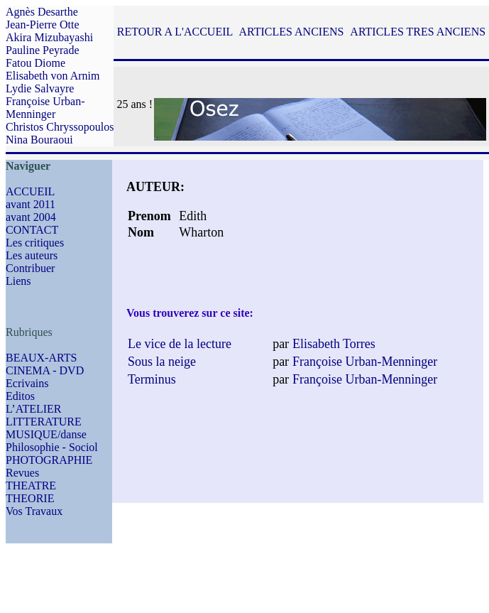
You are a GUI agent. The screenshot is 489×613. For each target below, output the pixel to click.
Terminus (152, 379)
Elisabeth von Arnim (52, 76)
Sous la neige (162, 361)
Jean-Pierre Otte (42, 24)
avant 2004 (31, 217)
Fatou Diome (35, 63)
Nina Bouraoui (39, 140)
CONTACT (32, 230)
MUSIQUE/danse (46, 434)
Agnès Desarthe (42, 12)
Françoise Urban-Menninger (45, 107)
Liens (18, 281)
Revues (22, 473)
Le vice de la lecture (179, 344)
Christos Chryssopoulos (60, 127)
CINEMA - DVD (45, 370)
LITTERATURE (44, 422)
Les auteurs (31, 255)
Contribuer (30, 268)
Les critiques (35, 243)
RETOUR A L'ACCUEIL (175, 32)
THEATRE (31, 485)
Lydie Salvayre (40, 88)
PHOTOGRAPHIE (49, 460)
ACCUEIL (30, 191)
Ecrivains (27, 383)
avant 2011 (30, 204)
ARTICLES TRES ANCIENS (417, 32)
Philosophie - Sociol (52, 447)
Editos (20, 396)
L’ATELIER (34, 409)
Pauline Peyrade (42, 50)
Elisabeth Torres (333, 344)
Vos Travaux (34, 511)
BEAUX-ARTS (41, 358)
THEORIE (30, 498)
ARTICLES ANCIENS (291, 32)
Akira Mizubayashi (49, 37)
